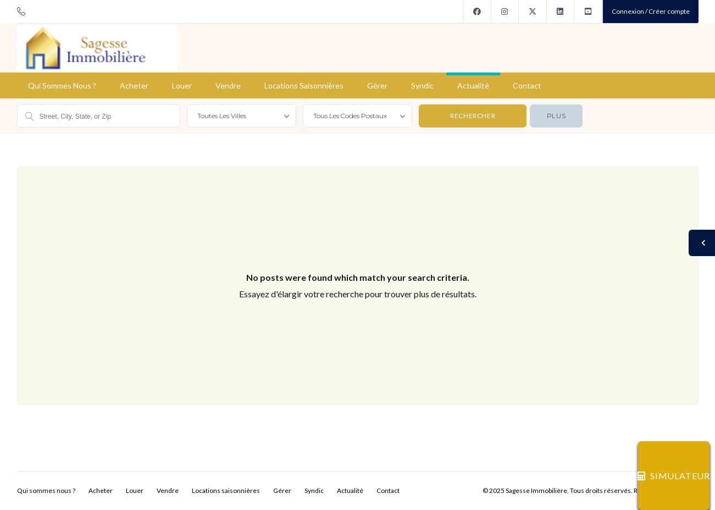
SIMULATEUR (674, 475)
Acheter (134, 85)
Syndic (422, 85)
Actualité (473, 85)
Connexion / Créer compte (651, 11)
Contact (527, 85)
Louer (182, 85)
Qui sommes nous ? (62, 85)
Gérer (377, 85)
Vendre (228, 85)
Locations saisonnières (303, 85)
